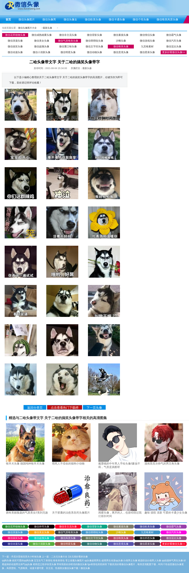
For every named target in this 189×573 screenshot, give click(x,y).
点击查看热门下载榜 (64, 407)
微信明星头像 (68, 52)
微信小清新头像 (41, 52)
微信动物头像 (94, 52)
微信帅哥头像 (41, 526)
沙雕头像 (121, 40)
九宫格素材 (147, 46)
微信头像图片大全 (27, 28)
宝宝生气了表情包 (43, 560)
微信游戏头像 (147, 40)
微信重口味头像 (68, 46)
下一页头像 (94, 407)
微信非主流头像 (68, 34)
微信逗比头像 (173, 46)
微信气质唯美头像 (68, 40)
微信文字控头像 (94, 46)
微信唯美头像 (120, 46)
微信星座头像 (147, 52)
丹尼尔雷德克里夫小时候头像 (26, 556)
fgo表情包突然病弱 (97, 564)
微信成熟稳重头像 (42, 34)
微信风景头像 (68, 538)
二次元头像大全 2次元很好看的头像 (69, 556)
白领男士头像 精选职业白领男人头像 (142, 560)
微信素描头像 (120, 34)
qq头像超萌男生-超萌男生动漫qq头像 (103, 560)
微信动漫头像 (15, 52)
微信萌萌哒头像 (94, 40)
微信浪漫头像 (15, 40)
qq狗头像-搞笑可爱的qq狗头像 (17, 560)
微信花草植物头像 (15, 34)
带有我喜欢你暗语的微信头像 (72, 564)
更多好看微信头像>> (173, 52)
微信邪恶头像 (147, 538)
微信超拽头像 (41, 46)
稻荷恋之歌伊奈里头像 (44, 564)
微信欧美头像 (147, 526)
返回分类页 (35, 407)
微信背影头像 (94, 34)
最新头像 (47, 28)
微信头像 (85, 568)
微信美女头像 (41, 40)
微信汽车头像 (173, 40)
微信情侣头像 (147, 34)
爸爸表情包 (59, 560)
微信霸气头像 (173, 34)
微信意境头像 (120, 52)
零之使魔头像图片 (74, 560)
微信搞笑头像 (15, 46)
